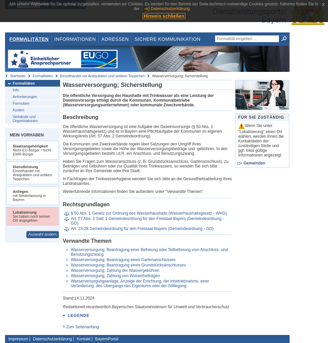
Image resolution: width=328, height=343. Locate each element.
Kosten (18, 110)
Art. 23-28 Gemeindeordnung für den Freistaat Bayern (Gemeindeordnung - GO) (142, 228)
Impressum (18, 339)
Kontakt (84, 339)
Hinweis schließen (164, 16)
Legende (79, 315)
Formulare (21, 103)
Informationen (75, 39)
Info (16, 90)
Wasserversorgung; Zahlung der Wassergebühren (115, 270)
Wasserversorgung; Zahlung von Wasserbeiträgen (115, 275)
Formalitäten (29, 39)
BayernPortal (106, 339)
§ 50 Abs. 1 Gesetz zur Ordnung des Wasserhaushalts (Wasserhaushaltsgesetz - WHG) (149, 213)
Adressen (115, 39)
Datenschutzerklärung (52, 339)
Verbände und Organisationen (25, 119)
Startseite (17, 76)
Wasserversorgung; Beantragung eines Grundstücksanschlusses (128, 265)
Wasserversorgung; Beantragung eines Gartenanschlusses (123, 259)
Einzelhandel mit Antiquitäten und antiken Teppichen (102, 76)
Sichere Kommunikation (168, 39)
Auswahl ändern (42, 234)
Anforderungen (25, 97)
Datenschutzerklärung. (171, 8)
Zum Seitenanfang (82, 327)
